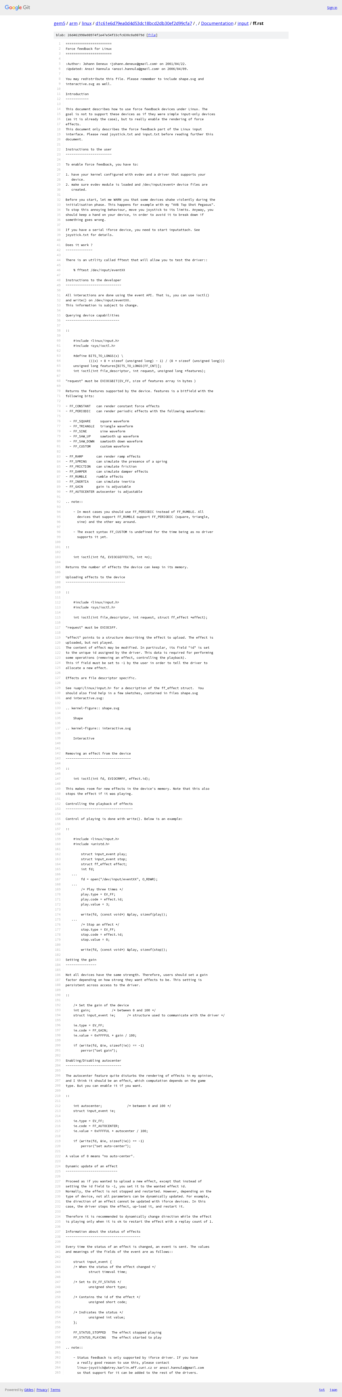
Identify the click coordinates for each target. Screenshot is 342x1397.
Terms (55, 1389)
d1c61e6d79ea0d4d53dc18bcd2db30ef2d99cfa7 (144, 23)
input (243, 23)
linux (87, 23)
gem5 (59, 23)
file (152, 35)
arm (73, 23)
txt (322, 1389)
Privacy (41, 1389)
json (333, 1389)
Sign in (332, 7)
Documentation (217, 23)
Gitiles (29, 1389)
